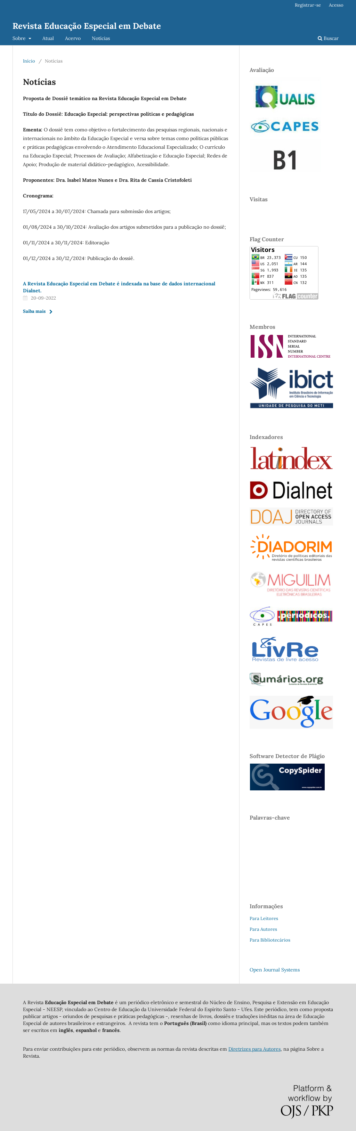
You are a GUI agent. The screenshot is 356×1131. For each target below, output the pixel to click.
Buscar (328, 38)
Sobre (20, 38)
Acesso (336, 5)
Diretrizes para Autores (254, 1049)
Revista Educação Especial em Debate (87, 26)
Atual (48, 38)
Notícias (101, 38)
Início (29, 61)
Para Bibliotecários (270, 940)
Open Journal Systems (275, 970)
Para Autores (263, 929)
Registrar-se (308, 5)
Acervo (73, 38)
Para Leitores (264, 918)
